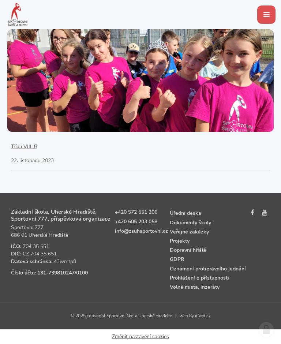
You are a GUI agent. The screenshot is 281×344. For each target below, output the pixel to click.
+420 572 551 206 (136, 212)
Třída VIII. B (24, 146)
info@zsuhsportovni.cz (141, 231)
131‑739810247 (56, 272)
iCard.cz (203, 316)
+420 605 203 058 (136, 221)
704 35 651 (36, 246)
